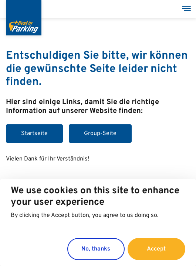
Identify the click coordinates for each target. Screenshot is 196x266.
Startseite (34, 133)
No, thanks (95, 249)
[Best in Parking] (23, 17)
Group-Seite (100, 133)
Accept (156, 249)
